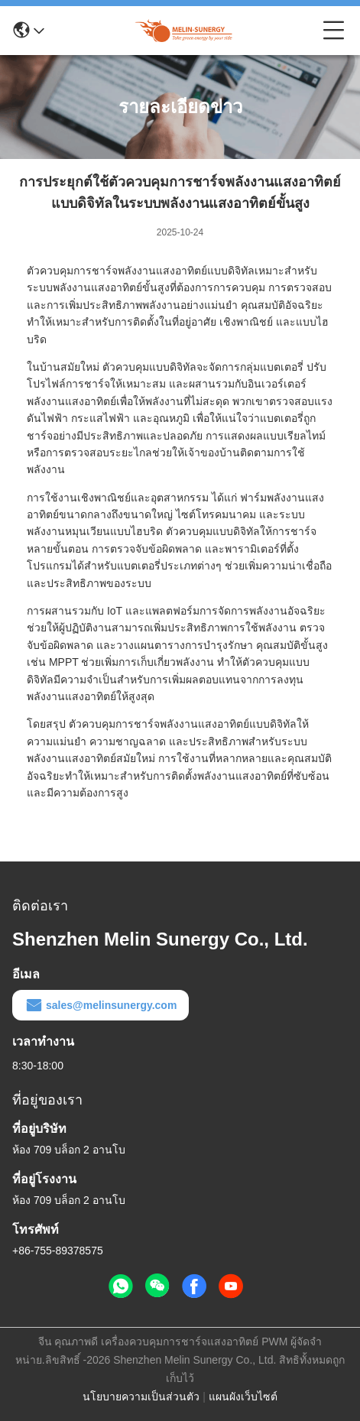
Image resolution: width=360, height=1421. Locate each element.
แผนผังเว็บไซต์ (243, 1396)
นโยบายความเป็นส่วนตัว (141, 1396)
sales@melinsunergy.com (100, 1005)
